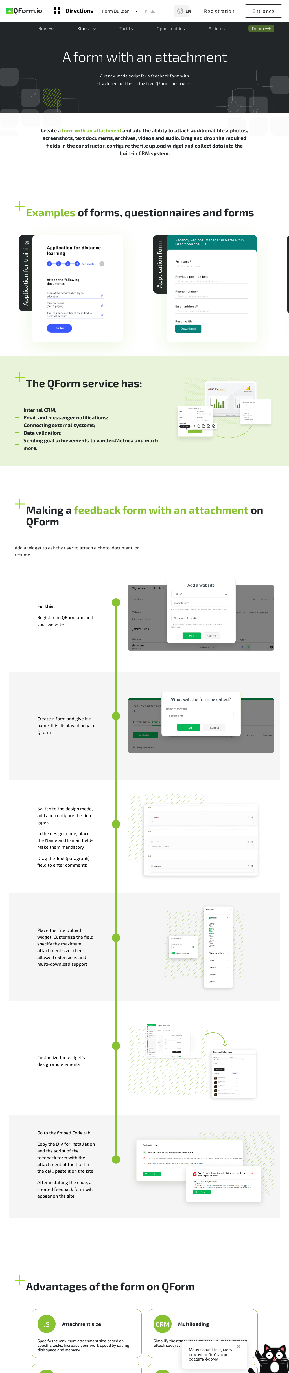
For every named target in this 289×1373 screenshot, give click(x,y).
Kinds (150, 11)
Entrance (263, 11)
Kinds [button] (79, 29)
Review (44, 29)
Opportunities (164, 29)
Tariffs (121, 29)
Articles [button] (208, 29)
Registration (219, 11)
